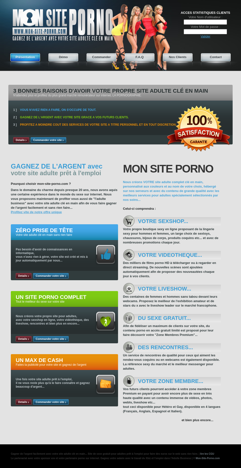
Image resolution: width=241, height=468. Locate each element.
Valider (206, 36)
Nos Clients (178, 57)
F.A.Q (140, 57)
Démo (63, 57)
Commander (101, 57)
